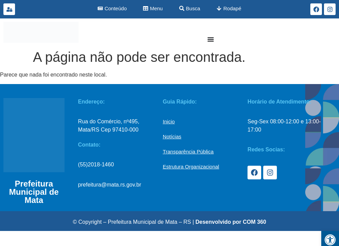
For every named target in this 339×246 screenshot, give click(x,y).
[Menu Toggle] (210, 39)
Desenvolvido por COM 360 (231, 222)
